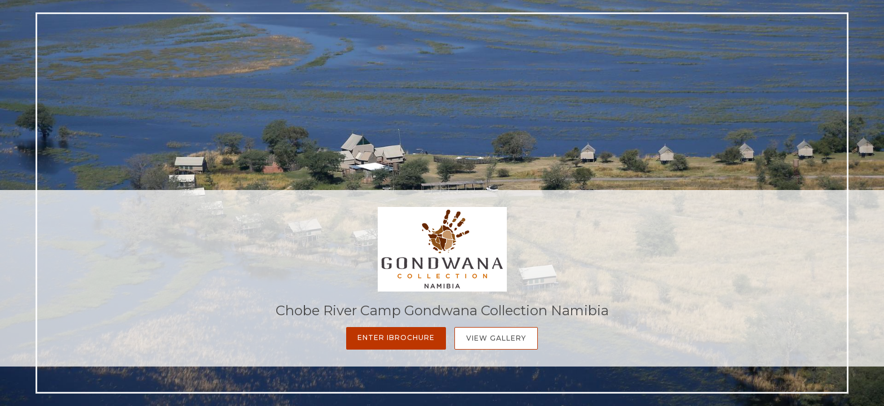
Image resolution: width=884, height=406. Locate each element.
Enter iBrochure (396, 337)
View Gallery (496, 338)
